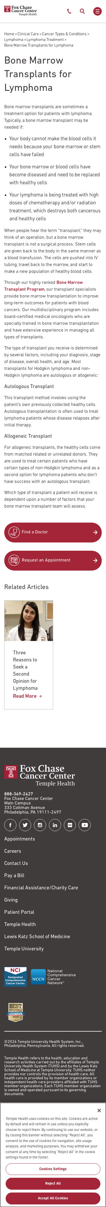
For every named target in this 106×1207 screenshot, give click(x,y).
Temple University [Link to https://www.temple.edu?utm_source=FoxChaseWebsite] (24, 949)
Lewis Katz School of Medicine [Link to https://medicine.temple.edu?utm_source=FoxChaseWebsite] (37, 937)
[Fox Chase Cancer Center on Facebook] (10, 825)
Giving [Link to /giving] (11, 900)
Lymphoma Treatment (45, 40)
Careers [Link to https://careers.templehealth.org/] (12, 851)
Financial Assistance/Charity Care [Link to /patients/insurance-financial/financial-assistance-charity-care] (41, 888)
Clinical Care (28, 34)
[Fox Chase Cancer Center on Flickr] (70, 825)
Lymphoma (13, 40)
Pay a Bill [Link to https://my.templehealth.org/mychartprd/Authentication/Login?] (14, 876)
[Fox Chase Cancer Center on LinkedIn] (55, 825)
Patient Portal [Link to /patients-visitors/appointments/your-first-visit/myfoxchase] (19, 912)
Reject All (53, 1186)
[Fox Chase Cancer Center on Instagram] (40, 825)
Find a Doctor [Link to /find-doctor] (35, 532)
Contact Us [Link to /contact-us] (16, 863)
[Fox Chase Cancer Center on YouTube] (85, 825)
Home (9, 34)
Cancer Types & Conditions (64, 34)
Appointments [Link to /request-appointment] (19, 839)
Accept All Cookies (53, 1200)
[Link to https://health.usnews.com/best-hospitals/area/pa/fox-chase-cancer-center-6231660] (15, 1012)
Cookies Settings (53, 1171)
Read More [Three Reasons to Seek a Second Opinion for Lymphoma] (24, 696)
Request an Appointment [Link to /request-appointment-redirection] (46, 560)
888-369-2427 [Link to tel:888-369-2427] (18, 794)
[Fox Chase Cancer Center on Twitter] (25, 825)
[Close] (99, 1112)
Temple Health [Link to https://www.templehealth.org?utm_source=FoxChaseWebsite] (20, 924)
